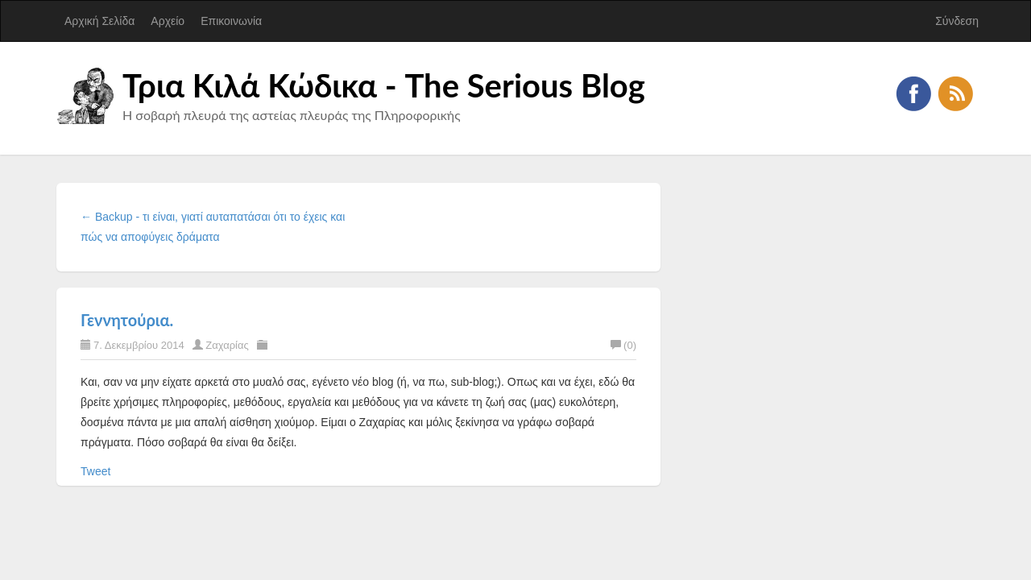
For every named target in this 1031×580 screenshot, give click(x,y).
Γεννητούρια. (127, 319)
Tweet (95, 471)
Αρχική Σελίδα (99, 20)
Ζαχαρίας (227, 345)
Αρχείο (167, 20)
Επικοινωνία (231, 20)
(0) (623, 345)
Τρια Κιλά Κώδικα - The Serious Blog (383, 85)
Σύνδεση (957, 20)
